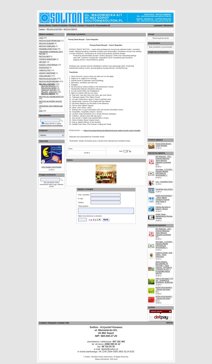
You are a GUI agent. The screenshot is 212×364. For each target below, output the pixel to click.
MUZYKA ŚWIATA (70, 29)
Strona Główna (45, 25)
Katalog (42, 29)
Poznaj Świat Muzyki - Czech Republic (164, 145)
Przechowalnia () (103, 25)
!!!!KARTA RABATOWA (47, 59)
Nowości (81, 25)
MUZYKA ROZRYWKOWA (49, 81)
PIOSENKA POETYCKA (48, 49)
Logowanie (158, 25)
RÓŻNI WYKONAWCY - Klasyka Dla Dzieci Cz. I (164, 289)
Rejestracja (168, 25)
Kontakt (61, 323)
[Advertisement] (33, 4)
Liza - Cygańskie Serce (164, 182)
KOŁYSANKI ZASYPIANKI (51, 167)
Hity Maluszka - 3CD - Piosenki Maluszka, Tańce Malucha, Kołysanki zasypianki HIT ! (164, 160)
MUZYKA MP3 (44, 56)
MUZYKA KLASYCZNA (47, 79)
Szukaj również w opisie (52, 124)
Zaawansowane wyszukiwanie (51, 126)
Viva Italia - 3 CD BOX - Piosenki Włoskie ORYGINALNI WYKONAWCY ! (164, 172)
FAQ (67, 323)
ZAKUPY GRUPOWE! (47, 73)
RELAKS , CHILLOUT (49, 92)
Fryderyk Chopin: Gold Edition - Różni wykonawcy (164, 255)
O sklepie (43, 323)
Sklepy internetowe (102, 359)
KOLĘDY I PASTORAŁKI (48, 65)
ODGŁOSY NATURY (48, 90)
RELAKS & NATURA (54, 29)
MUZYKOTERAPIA (48, 86)
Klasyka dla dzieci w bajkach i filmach (163, 208)
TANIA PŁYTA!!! (45, 70)
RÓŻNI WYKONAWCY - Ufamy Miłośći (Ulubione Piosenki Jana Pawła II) (164, 199)
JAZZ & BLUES (45, 76)
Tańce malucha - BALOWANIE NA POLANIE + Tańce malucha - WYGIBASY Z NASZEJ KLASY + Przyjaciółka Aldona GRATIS (164, 267)
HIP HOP (42, 62)
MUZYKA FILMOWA (46, 43)
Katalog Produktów (60, 25)
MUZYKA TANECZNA (47, 46)
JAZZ (41, 38)
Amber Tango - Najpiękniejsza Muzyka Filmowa (164, 216)
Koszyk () (90, 25)
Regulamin (52, 323)
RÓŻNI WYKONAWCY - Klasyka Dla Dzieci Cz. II (164, 298)
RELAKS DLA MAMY (49, 88)
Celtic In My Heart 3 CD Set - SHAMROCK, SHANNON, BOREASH (164, 280)
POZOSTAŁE (44, 68)
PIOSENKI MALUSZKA (164, 189)
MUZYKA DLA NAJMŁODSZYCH (51, 97)
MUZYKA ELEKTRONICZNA (49, 41)
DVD (41, 111)
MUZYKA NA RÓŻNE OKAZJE (50, 101)
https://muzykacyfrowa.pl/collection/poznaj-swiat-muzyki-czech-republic (112, 130)
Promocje (73, 25)
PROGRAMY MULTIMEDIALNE (51, 106)
